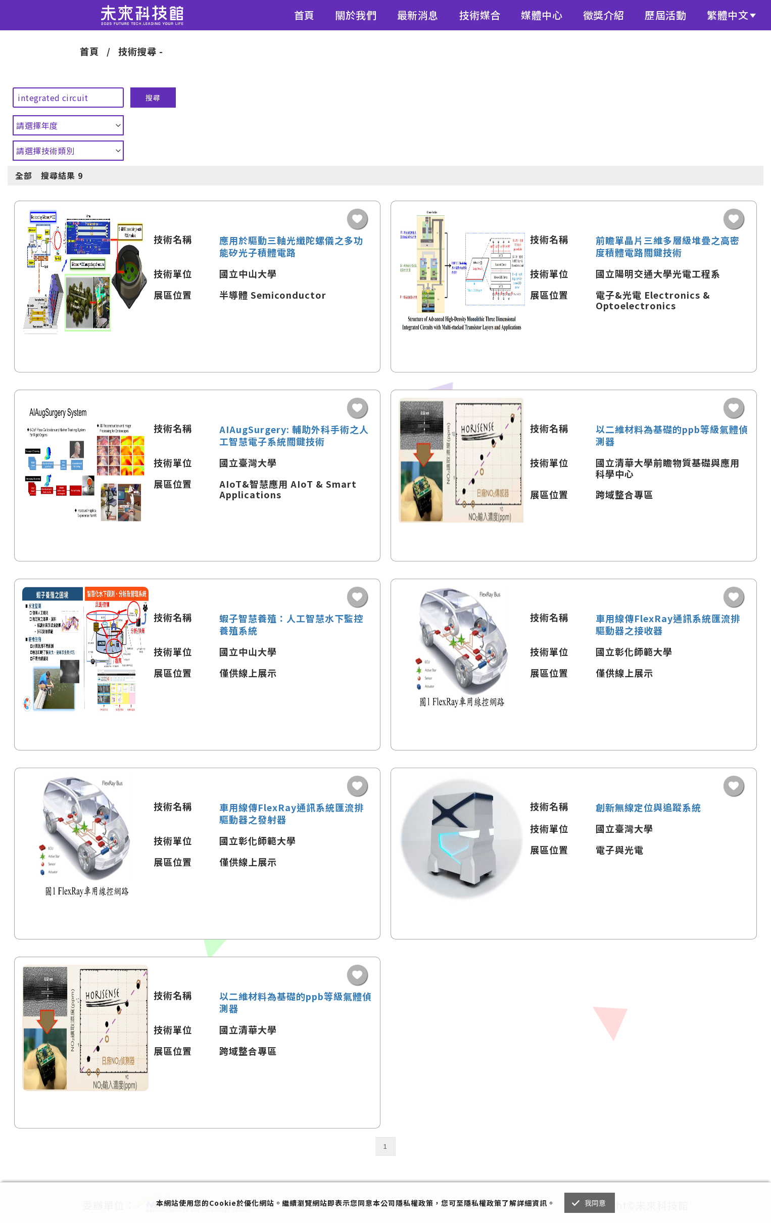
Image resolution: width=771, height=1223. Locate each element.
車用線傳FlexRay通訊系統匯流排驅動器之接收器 (668, 624)
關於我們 (355, 15)
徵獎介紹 (603, 15)
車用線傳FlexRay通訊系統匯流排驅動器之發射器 (291, 813)
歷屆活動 (665, 15)
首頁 (304, 15)
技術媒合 (480, 15)
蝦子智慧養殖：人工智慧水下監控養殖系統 (291, 624)
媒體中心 (541, 15)
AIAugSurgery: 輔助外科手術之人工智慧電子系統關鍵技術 (294, 435)
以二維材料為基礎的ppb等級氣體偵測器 (672, 435)
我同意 (595, 1203)
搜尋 (153, 97)
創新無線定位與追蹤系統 (648, 807)
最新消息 (418, 15)
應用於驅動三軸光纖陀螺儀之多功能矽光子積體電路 (291, 246)
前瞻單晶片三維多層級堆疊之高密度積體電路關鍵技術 (668, 246)
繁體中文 (727, 15)
